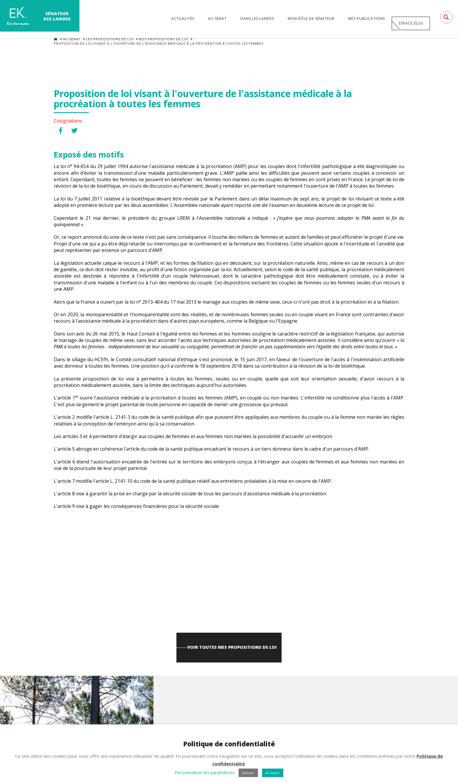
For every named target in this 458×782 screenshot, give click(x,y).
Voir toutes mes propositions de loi (232, 655)
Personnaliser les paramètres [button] (205, 772)
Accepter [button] (273, 773)
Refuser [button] (248, 773)
